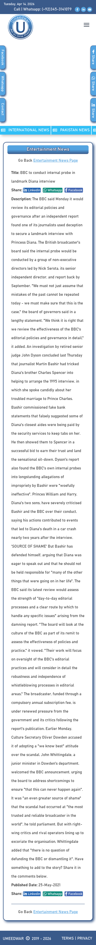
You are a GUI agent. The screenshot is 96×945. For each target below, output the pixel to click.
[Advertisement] (48, 88)
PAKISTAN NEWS (71, 130)
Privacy (84, 938)
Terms (68, 938)
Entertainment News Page (55, 160)
